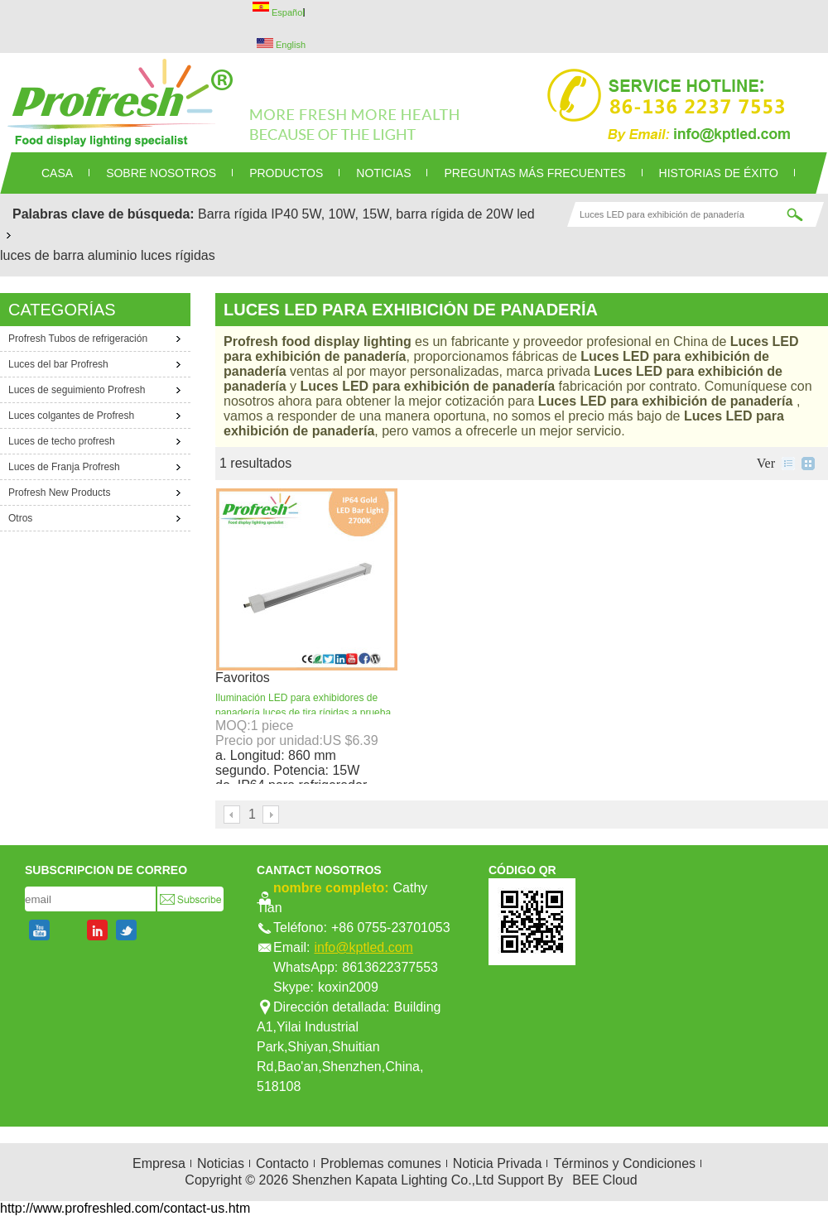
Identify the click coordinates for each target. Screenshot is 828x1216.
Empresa (158, 1163)
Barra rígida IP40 (248, 214)
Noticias (220, 1163)
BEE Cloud (604, 1180)
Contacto (282, 1163)
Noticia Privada (497, 1163)
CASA (57, 173)
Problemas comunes (380, 1163)
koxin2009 (348, 987)
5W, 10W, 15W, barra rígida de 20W (407, 214)
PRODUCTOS (286, 173)
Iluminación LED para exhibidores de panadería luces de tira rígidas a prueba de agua (303, 712)
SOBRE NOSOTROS (161, 173)
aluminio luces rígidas (151, 255)
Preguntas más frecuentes (534, 173)
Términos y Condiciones (624, 1163)
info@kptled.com (363, 947)
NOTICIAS (383, 173)
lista (788, 463)
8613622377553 (390, 967)
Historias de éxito (718, 173)
